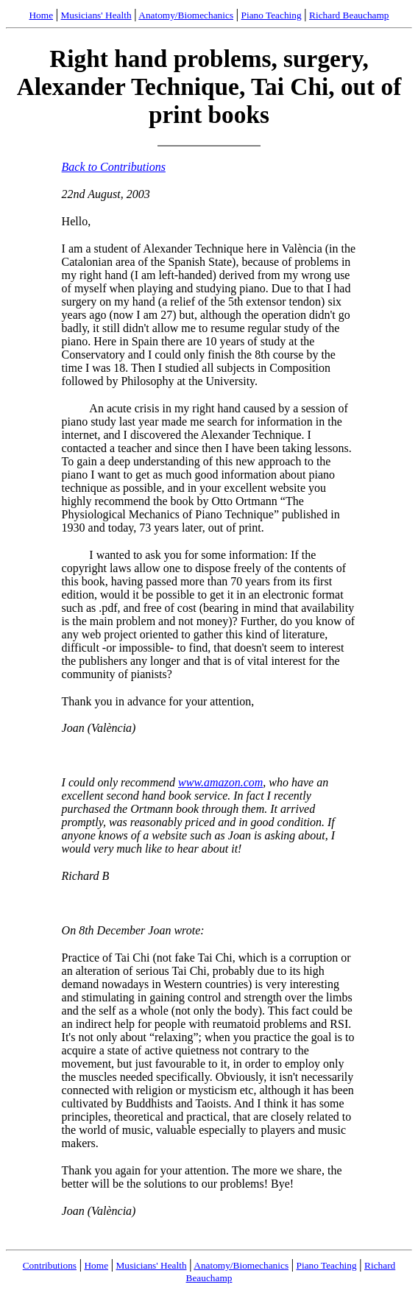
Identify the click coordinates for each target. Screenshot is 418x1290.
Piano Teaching (271, 15)
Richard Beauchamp (349, 15)
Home (41, 15)
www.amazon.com (220, 782)
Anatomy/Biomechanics (185, 15)
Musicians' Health (96, 15)
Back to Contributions (114, 167)
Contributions (50, 1265)
